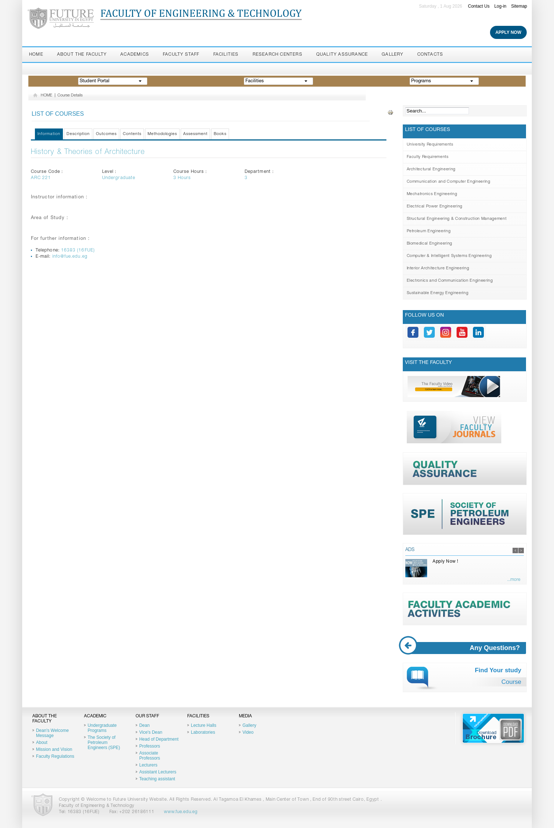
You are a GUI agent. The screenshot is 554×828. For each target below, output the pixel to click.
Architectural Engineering (431, 169)
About (41, 742)
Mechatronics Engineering (432, 194)
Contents (132, 134)
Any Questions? (465, 648)
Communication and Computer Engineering (448, 182)
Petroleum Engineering (429, 231)
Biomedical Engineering (430, 244)
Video (247, 732)
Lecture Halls (203, 725)
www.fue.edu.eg (180, 812)
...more (513, 580)
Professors (149, 746)
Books (220, 134)
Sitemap (519, 6)
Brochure (493, 728)
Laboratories (203, 732)
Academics (134, 54)
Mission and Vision (54, 749)
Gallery (392, 54)
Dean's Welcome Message (52, 733)
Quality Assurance (342, 54)
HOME (46, 96)
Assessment (195, 134)
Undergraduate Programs (102, 728)
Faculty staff (181, 54)
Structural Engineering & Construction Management (457, 219)
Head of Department (158, 739)
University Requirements (430, 145)
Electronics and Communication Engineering (450, 281)
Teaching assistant (157, 778)
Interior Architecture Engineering (438, 268)
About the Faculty (82, 54)
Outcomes (106, 134)
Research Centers (277, 54)
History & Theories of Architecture (88, 152)
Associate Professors (149, 755)
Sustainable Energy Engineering (438, 293)
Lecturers (148, 765)
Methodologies (162, 134)
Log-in (500, 6)
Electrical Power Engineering (434, 207)
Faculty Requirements (428, 157)
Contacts (430, 54)
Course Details (70, 96)
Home (36, 54)
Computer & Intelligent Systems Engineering (449, 256)
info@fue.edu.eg (70, 256)
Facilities (226, 54)
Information (48, 134)
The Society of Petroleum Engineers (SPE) (104, 742)
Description (78, 134)
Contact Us (478, 6)
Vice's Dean (150, 732)
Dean (144, 725)
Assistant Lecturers (157, 771)
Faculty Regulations (55, 756)
